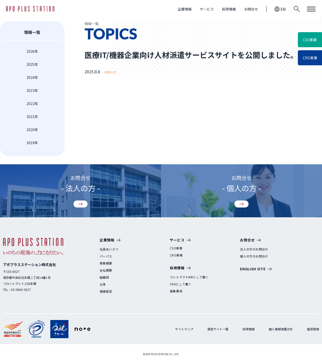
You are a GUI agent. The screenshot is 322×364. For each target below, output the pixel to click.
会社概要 (106, 270)
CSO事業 (176, 248)
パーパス (106, 256)
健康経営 (106, 291)
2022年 (32, 103)
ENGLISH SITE (255, 269)
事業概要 (106, 263)
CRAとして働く (180, 284)
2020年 (32, 129)
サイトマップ (184, 329)
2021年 (32, 116)
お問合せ (251, 9)
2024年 (32, 77)
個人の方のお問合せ (254, 256)
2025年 (32, 64)
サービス (207, 9)
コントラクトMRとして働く (189, 277)
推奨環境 (313, 329)
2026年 (32, 51)
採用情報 (229, 9)
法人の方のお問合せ (254, 249)
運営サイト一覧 (217, 329)
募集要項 (176, 291)
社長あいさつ (109, 249)
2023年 (32, 90)
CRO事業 (176, 255)
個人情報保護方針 (281, 329)
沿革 (103, 284)
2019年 (32, 142)
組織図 (104, 277)
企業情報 (185, 9)
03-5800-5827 (21, 289)
